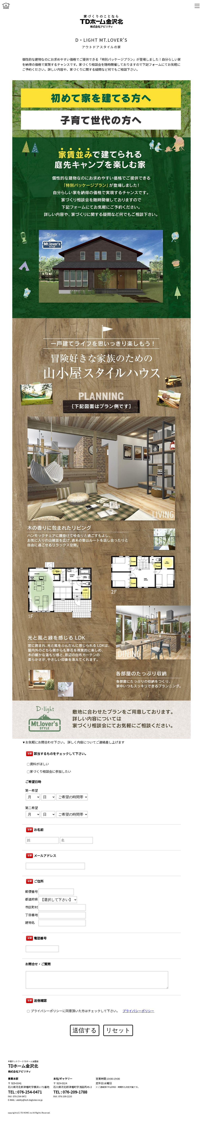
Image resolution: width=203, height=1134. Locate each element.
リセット (118, 1030)
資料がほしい (38, 764)
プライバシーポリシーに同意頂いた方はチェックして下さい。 (73, 1011)
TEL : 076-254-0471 (25, 1092)
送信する (85, 1030)
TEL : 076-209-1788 (70, 1092)
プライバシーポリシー (138, 1011)
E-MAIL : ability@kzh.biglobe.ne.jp (25, 1099)
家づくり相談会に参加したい (49, 771)
